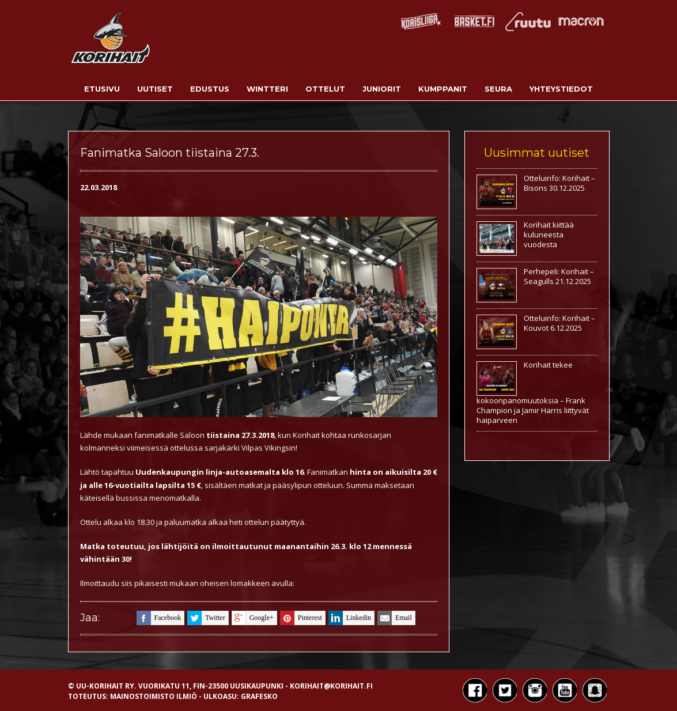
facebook (159, 618)
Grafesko (259, 696)
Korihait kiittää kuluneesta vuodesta (549, 234)
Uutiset (155, 88)
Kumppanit (442, 88)
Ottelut (325, 88)
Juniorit (381, 88)
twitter (206, 618)
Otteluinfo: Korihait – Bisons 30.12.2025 (559, 183)
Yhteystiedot (561, 88)
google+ (253, 618)
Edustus (209, 88)
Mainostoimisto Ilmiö (153, 696)
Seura (498, 88)
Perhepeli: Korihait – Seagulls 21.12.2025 (559, 276)
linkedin (349, 618)
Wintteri (267, 88)
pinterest (301, 618)
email (394, 618)
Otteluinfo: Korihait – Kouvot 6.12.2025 (559, 323)
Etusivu (102, 88)
